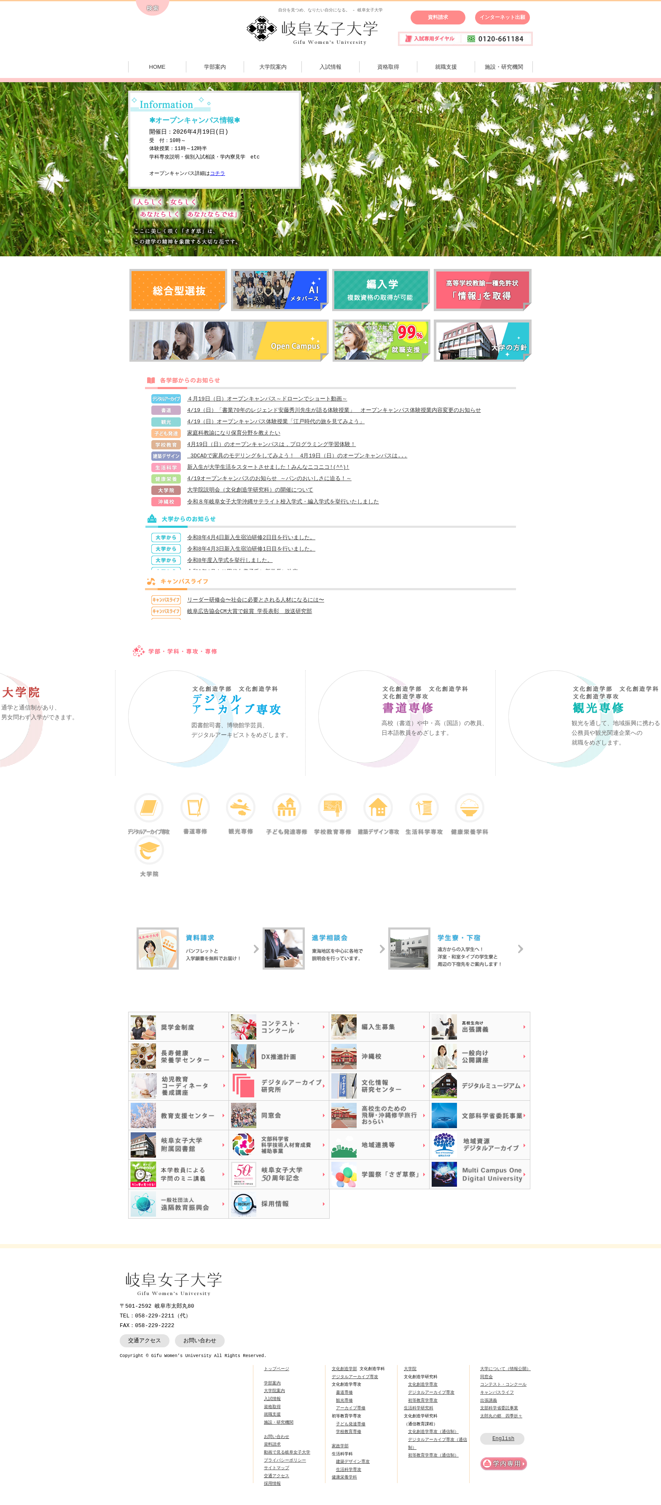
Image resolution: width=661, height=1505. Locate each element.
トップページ (276, 1374)
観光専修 (344, 1405)
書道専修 (344, 1397)
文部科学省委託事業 (499, 1413)
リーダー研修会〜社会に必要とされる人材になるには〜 (255, 605)
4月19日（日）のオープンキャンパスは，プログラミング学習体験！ (271, 447)
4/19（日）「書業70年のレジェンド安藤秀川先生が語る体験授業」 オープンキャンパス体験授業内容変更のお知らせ (334, 411)
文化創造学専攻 (423, 1389)
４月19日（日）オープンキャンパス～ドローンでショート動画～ (267, 399)
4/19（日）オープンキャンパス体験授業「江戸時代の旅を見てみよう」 (276, 423)
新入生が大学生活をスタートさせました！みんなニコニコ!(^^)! (268, 470)
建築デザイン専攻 (353, 1467)
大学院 (410, 1374)
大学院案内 (273, 67)
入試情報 (330, 67)
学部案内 (215, 67)
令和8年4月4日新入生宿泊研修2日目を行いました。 (251, 543)
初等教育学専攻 (423, 1405)
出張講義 (488, 1405)
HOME (157, 67)
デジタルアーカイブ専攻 (355, 1382)
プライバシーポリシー (285, 1465)
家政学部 (340, 1451)
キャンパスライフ (497, 1397)
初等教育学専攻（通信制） (433, 1460)
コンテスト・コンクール (503, 1389)
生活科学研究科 (418, 1413)
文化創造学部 (344, 1374)
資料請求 (438, 17)
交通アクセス (144, 1345)
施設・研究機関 (504, 67)
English (503, 1443)
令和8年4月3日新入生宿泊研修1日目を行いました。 (251, 555)
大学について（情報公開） (505, 1374)
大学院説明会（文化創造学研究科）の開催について (250, 494)
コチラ (217, 173)
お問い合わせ (199, 1345)
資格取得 (388, 67)
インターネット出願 (502, 17)
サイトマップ (276, 1473)
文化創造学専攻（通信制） (433, 1437)
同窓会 (486, 1382)
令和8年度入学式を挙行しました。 (230, 566)
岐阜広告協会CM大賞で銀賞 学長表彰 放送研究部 (249, 617)
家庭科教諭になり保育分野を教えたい (233, 435)
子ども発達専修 (350, 1429)
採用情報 (272, 1489)
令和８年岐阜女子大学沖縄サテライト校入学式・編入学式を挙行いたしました (283, 506)
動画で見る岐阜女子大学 (287, 1457)
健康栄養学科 (344, 1483)
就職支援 (446, 67)
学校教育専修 (348, 1437)
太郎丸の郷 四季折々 (501, 1421)
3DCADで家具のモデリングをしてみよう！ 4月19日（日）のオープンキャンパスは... (297, 458)
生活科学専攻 (348, 1475)
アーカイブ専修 (350, 1413)
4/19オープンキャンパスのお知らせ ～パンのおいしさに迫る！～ (269, 482)
